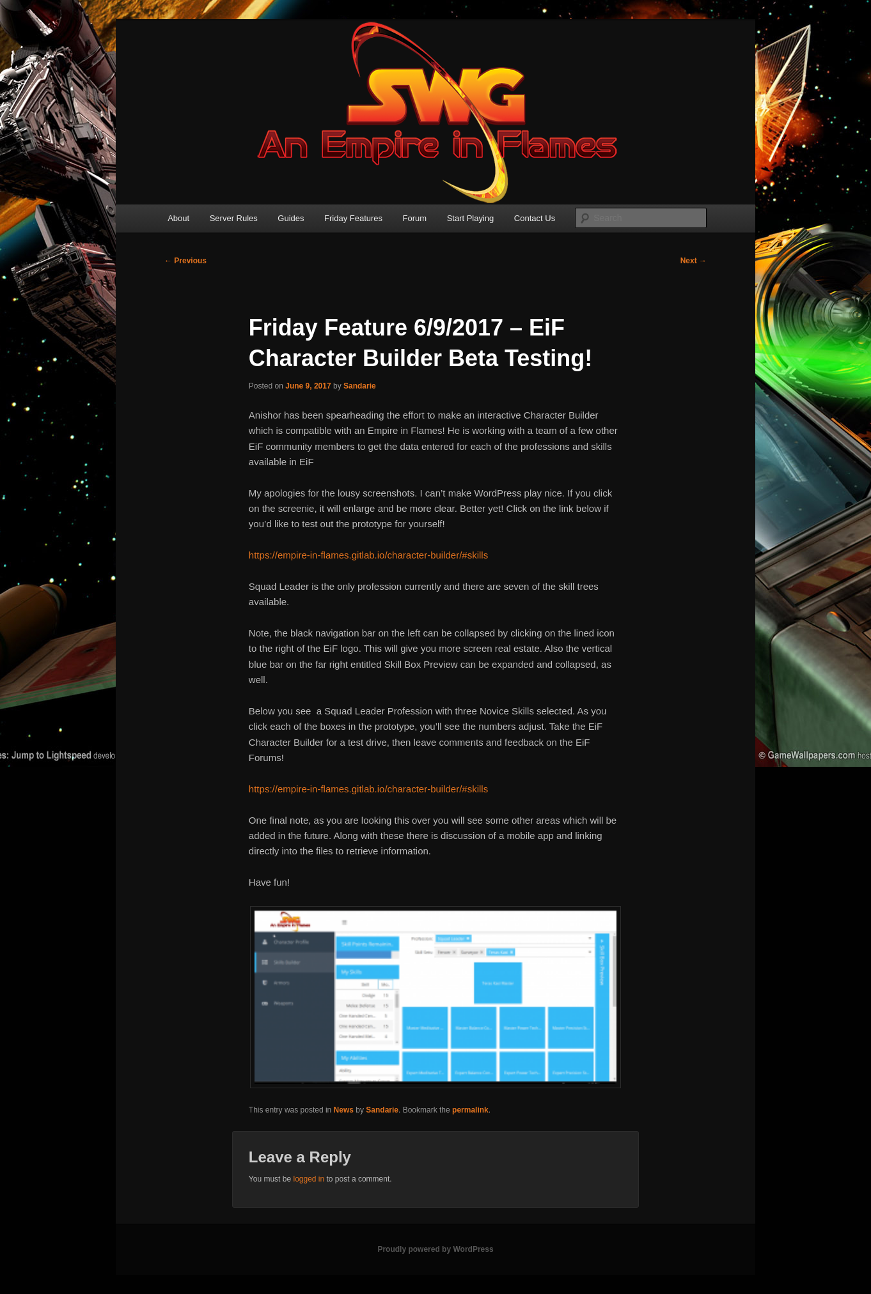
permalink (470, 1109)
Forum (415, 218)
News (344, 1109)
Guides (291, 218)
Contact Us (534, 218)
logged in (308, 1179)
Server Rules (234, 218)
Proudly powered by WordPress (435, 1249)
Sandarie (359, 385)
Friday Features (353, 218)
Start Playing (470, 218)
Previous (185, 260)
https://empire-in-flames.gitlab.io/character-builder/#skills (368, 555)
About (178, 218)
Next (693, 260)
